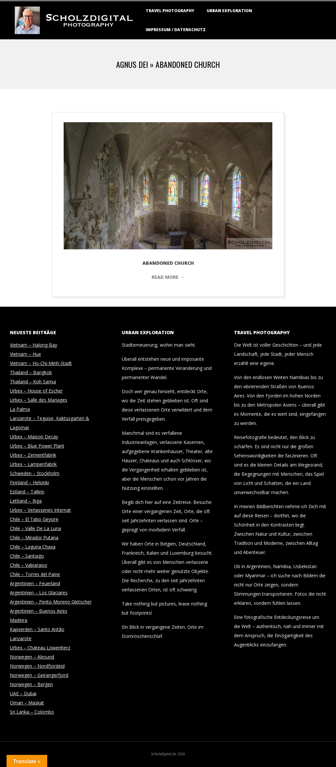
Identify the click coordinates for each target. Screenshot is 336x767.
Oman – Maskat (27, 703)
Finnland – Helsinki (29, 482)
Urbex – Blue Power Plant (37, 446)
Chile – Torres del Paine (35, 574)
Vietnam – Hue (25, 354)
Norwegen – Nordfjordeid (37, 666)
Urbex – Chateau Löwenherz (40, 647)
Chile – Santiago (27, 556)
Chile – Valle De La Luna (35, 528)
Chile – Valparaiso (28, 565)
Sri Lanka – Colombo (32, 712)
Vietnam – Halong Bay (33, 345)
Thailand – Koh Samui (33, 381)
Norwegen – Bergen (31, 684)
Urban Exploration (229, 10)
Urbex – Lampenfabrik (33, 464)
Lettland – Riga (26, 501)
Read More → (168, 277)
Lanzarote (21, 638)
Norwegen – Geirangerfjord (39, 675)
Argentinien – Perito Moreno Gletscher (51, 602)
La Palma (20, 409)
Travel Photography (170, 10)
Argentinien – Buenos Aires (38, 611)
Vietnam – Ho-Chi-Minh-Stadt (41, 363)
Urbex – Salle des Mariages (38, 400)
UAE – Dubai (23, 693)
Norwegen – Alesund (32, 657)
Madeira (18, 620)
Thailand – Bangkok (31, 372)
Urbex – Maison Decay (34, 436)
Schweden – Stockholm (34, 473)
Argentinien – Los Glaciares (39, 592)
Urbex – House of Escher (36, 391)
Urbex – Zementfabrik (33, 455)
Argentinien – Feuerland (35, 583)
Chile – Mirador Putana (34, 537)
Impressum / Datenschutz (176, 29)
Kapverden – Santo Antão (37, 629)
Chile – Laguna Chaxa (32, 547)
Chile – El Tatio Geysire (34, 519)
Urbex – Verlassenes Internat (40, 510)
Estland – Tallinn (27, 492)
